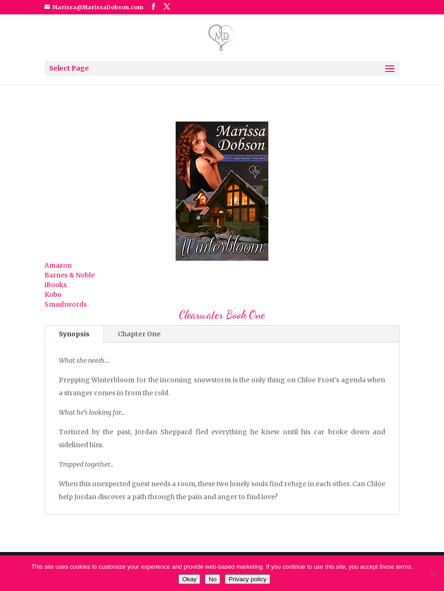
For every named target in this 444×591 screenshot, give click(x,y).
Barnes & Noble (69, 275)
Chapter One (139, 334)
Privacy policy (247, 579)
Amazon (58, 265)
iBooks (55, 285)
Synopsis (74, 334)
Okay (189, 579)
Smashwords (65, 304)
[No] (432, 573)
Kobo (53, 294)
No (212, 579)
